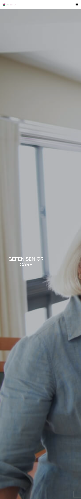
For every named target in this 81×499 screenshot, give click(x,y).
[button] (77, 4)
